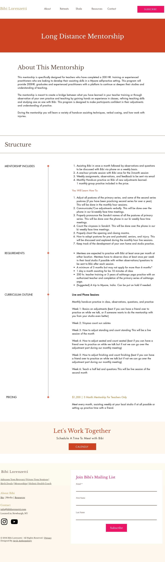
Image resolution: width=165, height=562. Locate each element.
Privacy (48, 538)
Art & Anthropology (22, 541)
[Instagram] (4, 521)
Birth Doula (7, 483)
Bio (2, 497)
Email (78, 484)
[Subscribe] (116, 528)
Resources (20, 497)
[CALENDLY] (82, 446)
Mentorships (20, 483)
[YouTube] (14, 521)
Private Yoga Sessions (37, 479)
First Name (80, 498)
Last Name (80, 512)
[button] (81, 9)
